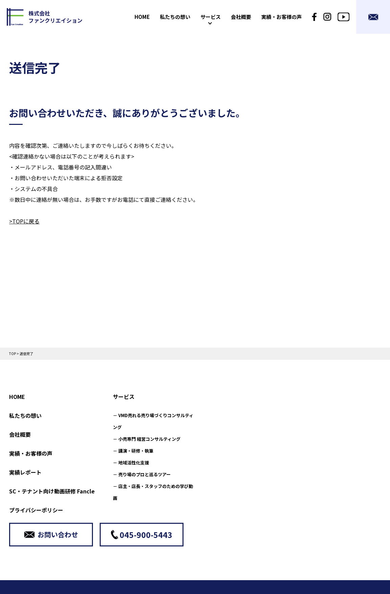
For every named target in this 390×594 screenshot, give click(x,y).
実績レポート (25, 472)
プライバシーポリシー (36, 510)
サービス (124, 396)
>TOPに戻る (24, 221)
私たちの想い (25, 415)
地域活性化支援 (133, 462)
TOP (12, 353)
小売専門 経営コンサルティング (149, 439)
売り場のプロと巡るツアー (144, 474)
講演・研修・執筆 (135, 451)
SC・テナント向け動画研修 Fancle (52, 491)
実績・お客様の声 (30, 453)
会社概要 (20, 434)
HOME (17, 396)
